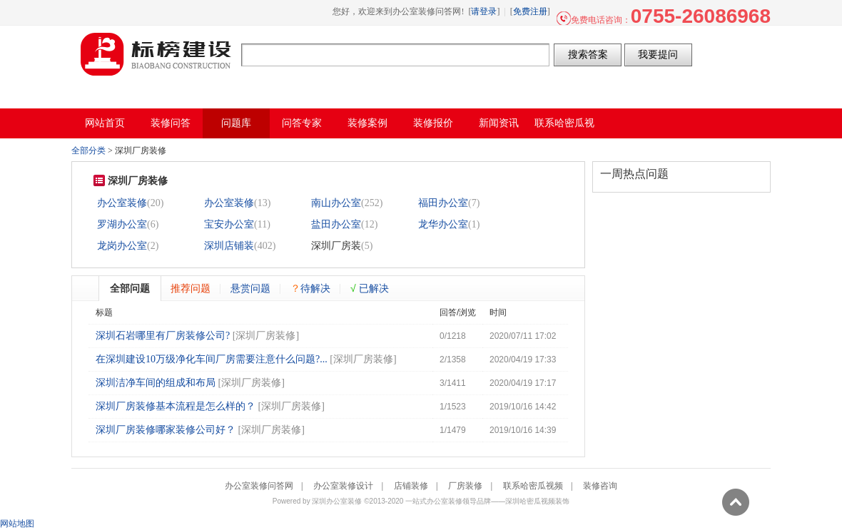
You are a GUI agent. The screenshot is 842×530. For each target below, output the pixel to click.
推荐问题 (190, 288)
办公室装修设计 (343, 486)
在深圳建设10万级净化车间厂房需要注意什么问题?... (212, 359)
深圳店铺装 (229, 245)
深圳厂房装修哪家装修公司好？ (165, 429)
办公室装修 (122, 203)
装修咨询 (600, 486)
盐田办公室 (336, 224)
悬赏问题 (250, 288)
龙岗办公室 (122, 245)
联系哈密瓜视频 (533, 486)
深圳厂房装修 (265, 335)
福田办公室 (443, 203)
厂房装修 (465, 486)
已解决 (369, 288)
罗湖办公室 (122, 224)
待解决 (310, 288)
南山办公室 (336, 203)
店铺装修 (411, 486)
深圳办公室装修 (337, 501)
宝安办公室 (229, 224)
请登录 (484, 11)
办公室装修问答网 (156, 54)
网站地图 (17, 524)
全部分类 (88, 151)
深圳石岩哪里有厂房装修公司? (163, 335)
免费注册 (530, 11)
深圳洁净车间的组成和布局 (155, 382)
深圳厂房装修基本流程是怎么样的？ (175, 406)
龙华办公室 (443, 224)
